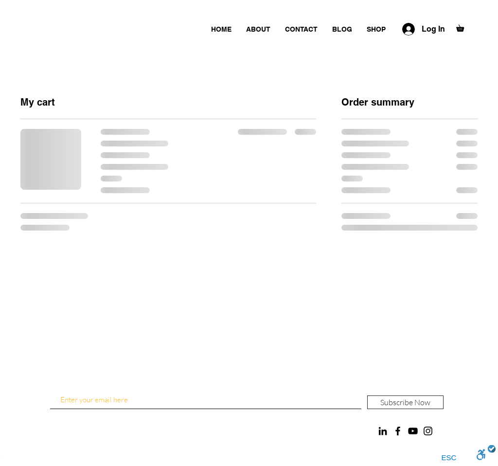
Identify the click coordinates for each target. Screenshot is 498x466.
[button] (463, 27)
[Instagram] (428, 431)
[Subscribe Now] (405, 402)
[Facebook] (398, 431)
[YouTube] (413, 431)
